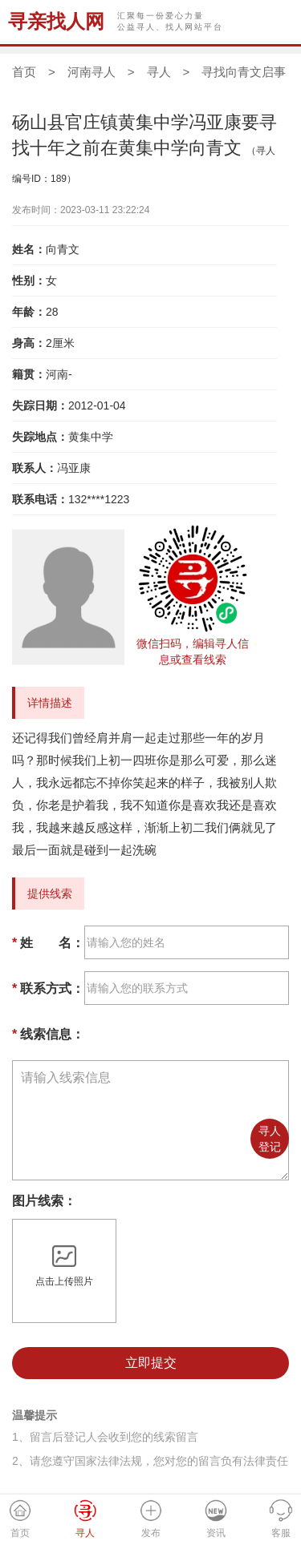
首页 (24, 72)
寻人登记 (269, 1138)
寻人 (159, 72)
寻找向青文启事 (243, 72)
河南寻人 (91, 72)
